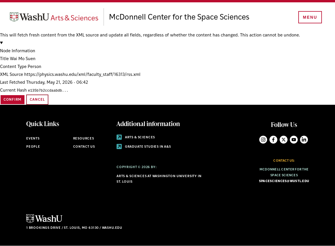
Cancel (37, 100)
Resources (83, 138)
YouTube (294, 140)
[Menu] (309, 18)
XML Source (11, 75)
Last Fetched (12, 83)
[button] (167, 47)
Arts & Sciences (136, 137)
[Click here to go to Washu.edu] (44, 222)
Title (4, 59)
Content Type (13, 67)
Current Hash (13, 90)
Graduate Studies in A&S (144, 147)
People (33, 147)
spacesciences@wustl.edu (284, 181)
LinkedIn (304, 140)
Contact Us (84, 147)
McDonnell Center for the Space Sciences (198, 17)
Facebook (273, 140)
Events (33, 138)
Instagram (263, 140)
